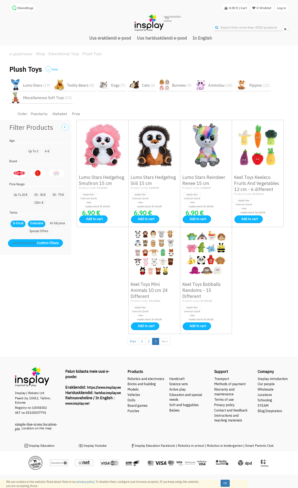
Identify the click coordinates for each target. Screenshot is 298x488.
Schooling (265, 400)
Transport (221, 379)
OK (225, 483)
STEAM (263, 405)
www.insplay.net (77, 403)
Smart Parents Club (259, 446)
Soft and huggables (184, 405)
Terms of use (224, 399)
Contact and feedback (231, 410)
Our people (266, 384)
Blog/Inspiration (270, 411)
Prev (133, 341)
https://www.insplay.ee (104, 387)
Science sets (179, 384)
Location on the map (37, 428)
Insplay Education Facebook (155, 446)
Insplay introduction (273, 379)
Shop (40, 53)
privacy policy (85, 482)
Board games (137, 405)
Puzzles (133, 411)
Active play (177, 389)
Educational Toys (63, 53)
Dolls (131, 400)
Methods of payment (230, 384)
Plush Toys (92, 53)
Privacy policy (224, 405)
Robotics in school (191, 446)
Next (165, 341)
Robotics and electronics (145, 379)
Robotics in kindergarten (225, 446)
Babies (174, 410)
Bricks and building (141, 384)
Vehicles (133, 395)
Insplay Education (41, 446)
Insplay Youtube (95, 446)
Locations (265, 395)
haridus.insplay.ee (107, 393)
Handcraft (177, 379)
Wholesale (266, 389)
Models (133, 389)
